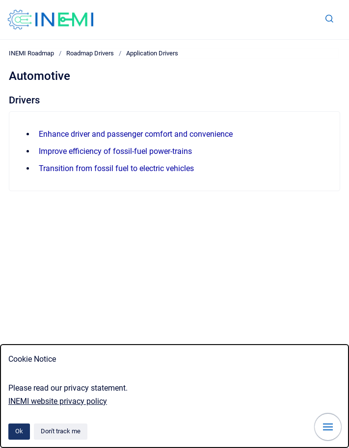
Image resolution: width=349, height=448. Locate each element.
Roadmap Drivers (90, 53)
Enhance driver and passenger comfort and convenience (136, 134)
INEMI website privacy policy (57, 401)
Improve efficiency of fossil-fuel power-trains (115, 151)
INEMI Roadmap (31, 53)
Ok (19, 431)
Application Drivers (152, 53)
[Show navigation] (328, 427)
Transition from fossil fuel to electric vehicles (116, 168)
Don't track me (61, 431)
